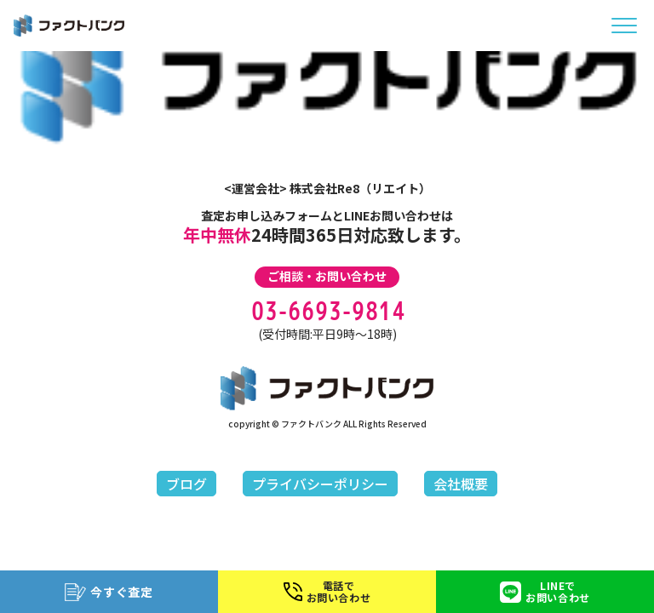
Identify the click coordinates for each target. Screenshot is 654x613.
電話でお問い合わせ (327, 591)
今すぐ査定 (109, 592)
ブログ (186, 483)
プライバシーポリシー (320, 483)
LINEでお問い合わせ (545, 591)
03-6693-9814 (327, 311)
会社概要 (460, 483)
